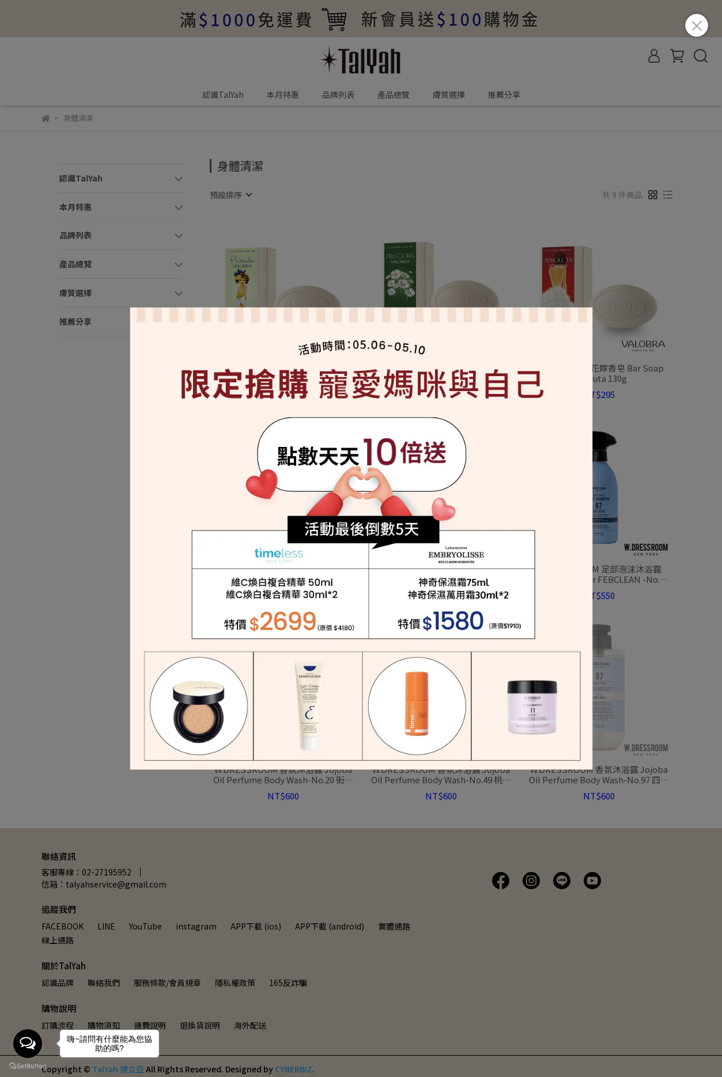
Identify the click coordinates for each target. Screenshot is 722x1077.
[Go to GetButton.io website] (27, 1065)
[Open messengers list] (27, 1043)
